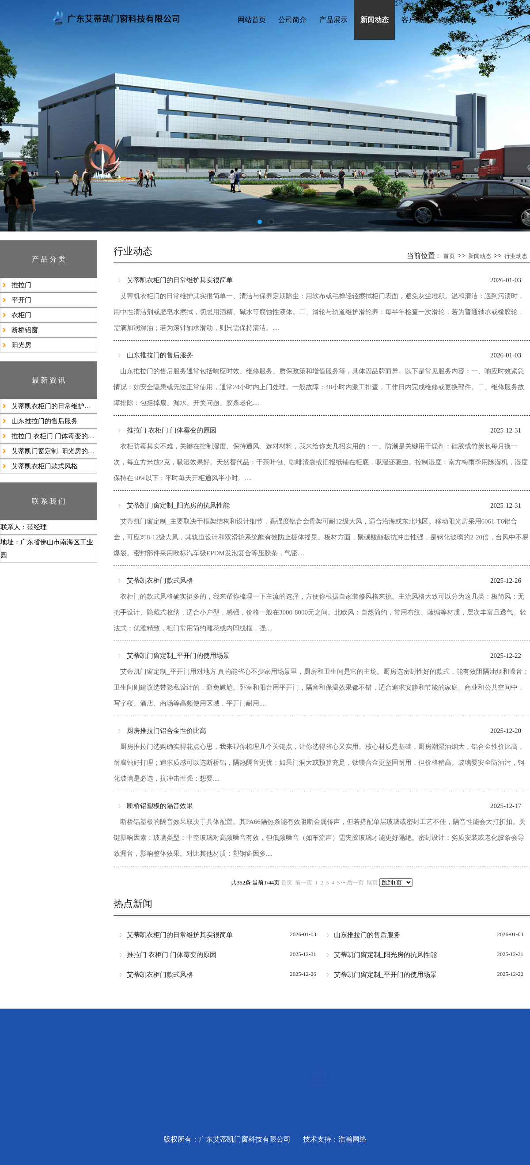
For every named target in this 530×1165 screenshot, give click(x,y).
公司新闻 (179, 1065)
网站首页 (252, 19)
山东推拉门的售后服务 (44, 421)
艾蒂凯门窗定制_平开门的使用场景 (178, 655)
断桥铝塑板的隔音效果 (160, 805)
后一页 (355, 883)
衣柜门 (21, 315)
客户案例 (415, 19)
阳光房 (21, 345)
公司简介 (292, 19)
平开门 (21, 300)
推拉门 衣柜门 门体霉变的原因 (54, 436)
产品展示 (333, 19)
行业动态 (515, 256)
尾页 (372, 883)
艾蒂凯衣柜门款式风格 (44, 466)
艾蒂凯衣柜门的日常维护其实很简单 (54, 406)
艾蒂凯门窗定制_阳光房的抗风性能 (54, 451)
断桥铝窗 (24, 330)
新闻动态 (374, 19)
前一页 (303, 883)
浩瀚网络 (352, 1139)
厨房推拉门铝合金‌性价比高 (166, 730)
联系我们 (456, 19)
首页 (449, 256)
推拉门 (21, 284)
